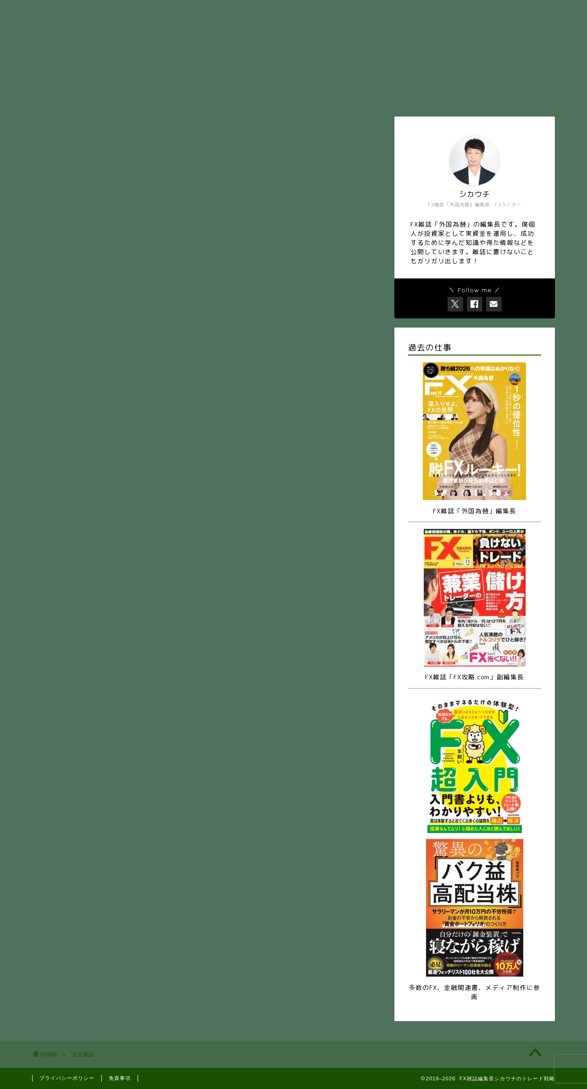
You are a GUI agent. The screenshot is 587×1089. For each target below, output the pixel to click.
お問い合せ (198, 11)
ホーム (88, 11)
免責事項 (120, 1078)
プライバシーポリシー (66, 1078)
